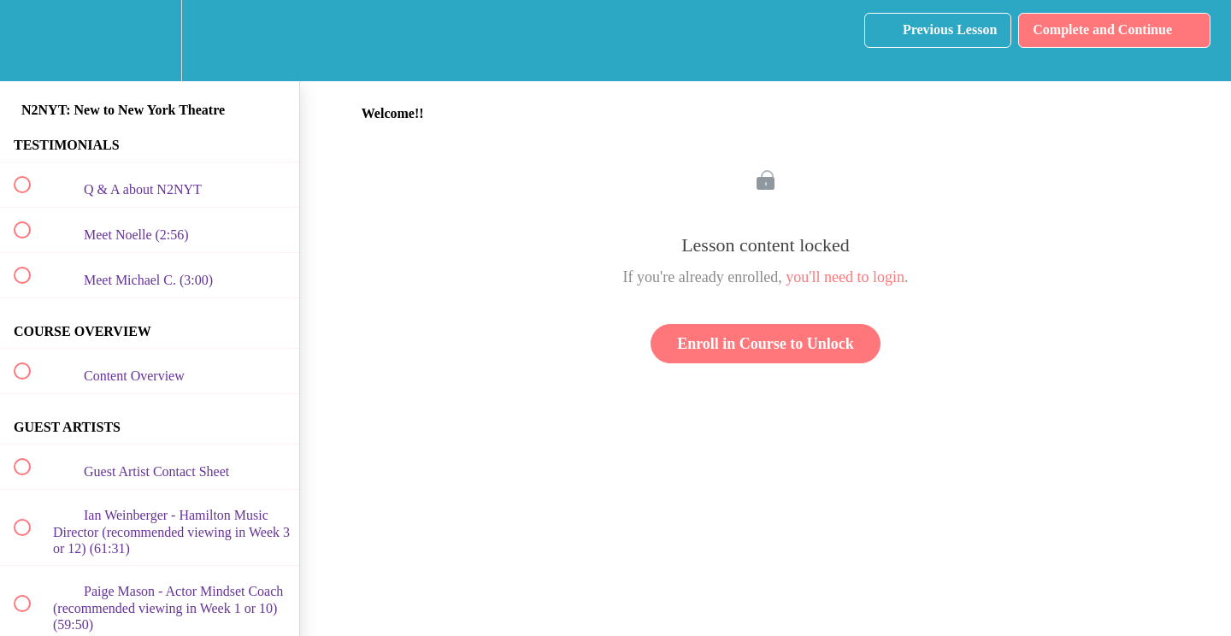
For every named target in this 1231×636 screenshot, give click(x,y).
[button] (31, 40)
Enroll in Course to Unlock (765, 343)
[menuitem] (149, 40)
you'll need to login (845, 277)
